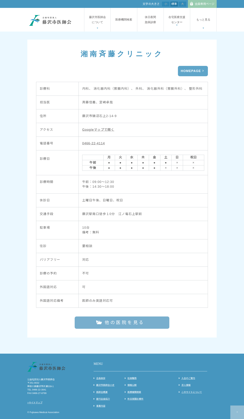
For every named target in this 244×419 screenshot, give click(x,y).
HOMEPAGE (191, 71)
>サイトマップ (34, 402)
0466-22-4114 (93, 143)
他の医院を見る (125, 322)
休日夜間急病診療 (150, 20)
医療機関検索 (123, 19)
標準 (174, 3)
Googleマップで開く (98, 129)
